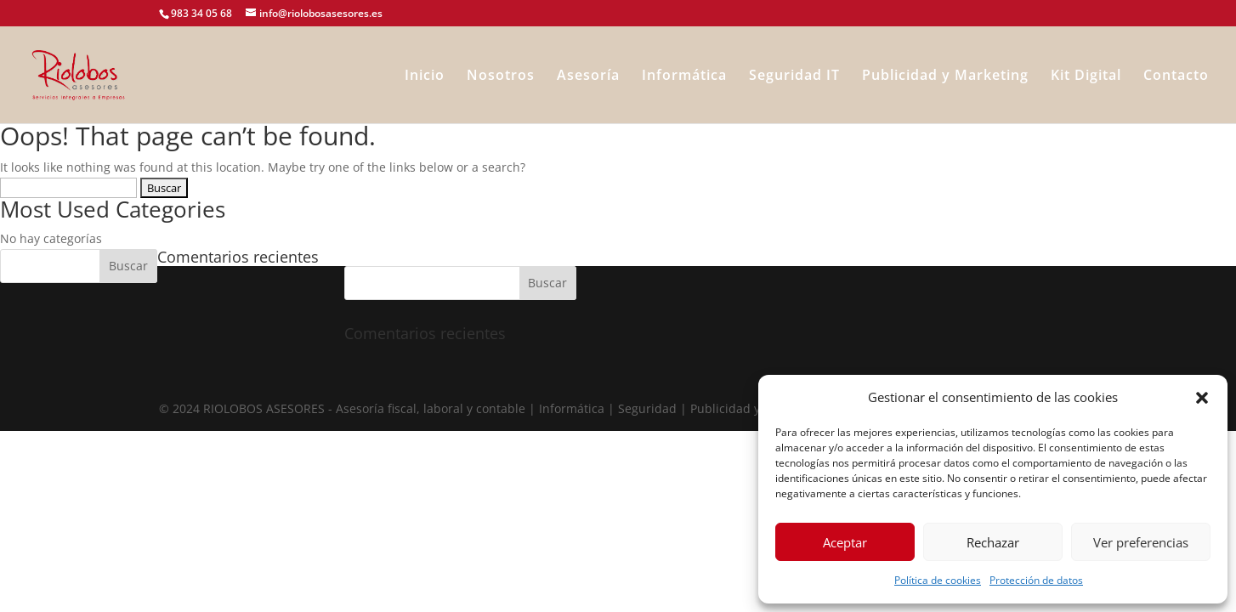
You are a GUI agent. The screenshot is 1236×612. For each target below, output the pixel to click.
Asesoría (588, 76)
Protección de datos (1036, 580)
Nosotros (501, 76)
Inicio (425, 76)
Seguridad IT (794, 76)
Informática (684, 76)
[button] (1201, 397)
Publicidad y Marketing (945, 76)
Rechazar (993, 542)
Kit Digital (1086, 76)
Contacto (1176, 76)
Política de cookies (937, 580)
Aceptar (845, 542)
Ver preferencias (1140, 542)
